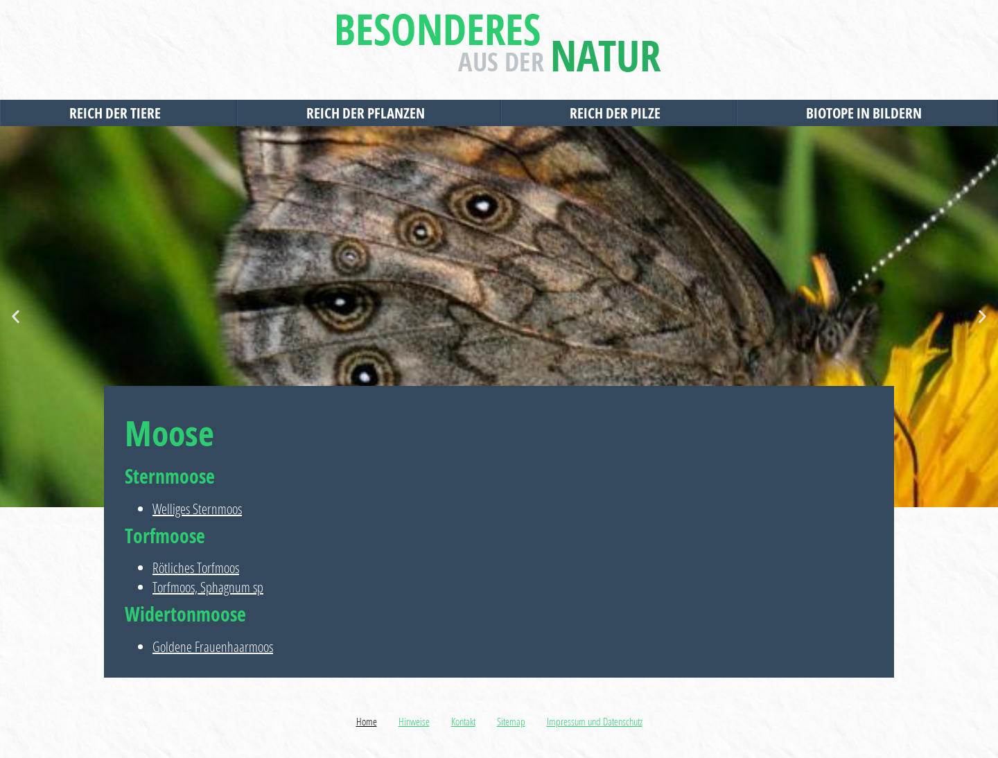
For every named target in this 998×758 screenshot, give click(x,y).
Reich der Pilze (618, 113)
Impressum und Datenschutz (594, 721)
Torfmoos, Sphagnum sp (207, 587)
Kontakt (463, 721)
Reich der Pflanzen (369, 113)
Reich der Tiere (118, 113)
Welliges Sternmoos (197, 509)
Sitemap (511, 721)
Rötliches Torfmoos (195, 567)
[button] (15, 317)
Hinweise (414, 721)
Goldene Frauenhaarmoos (212, 646)
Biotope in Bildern (867, 113)
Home (366, 721)
